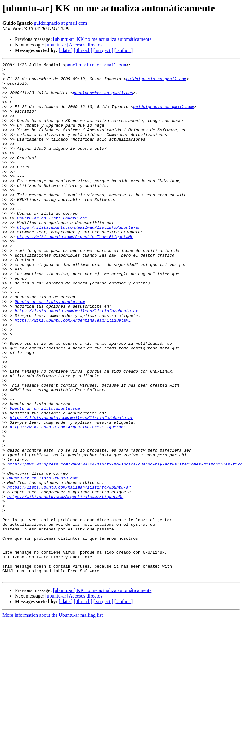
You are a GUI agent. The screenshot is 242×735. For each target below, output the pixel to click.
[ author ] (123, 50)
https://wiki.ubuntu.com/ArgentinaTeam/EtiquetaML (75, 272)
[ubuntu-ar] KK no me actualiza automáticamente (102, 39)
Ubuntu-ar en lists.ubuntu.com (52, 249)
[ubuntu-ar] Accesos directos (73, 44)
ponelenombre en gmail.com (95, 65)
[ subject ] (103, 50)
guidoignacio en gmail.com (156, 82)
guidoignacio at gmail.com (60, 23)
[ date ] (66, 50)
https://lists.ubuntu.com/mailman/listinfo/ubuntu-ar (79, 260)
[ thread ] (83, 50)
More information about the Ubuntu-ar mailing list (52, 718)
